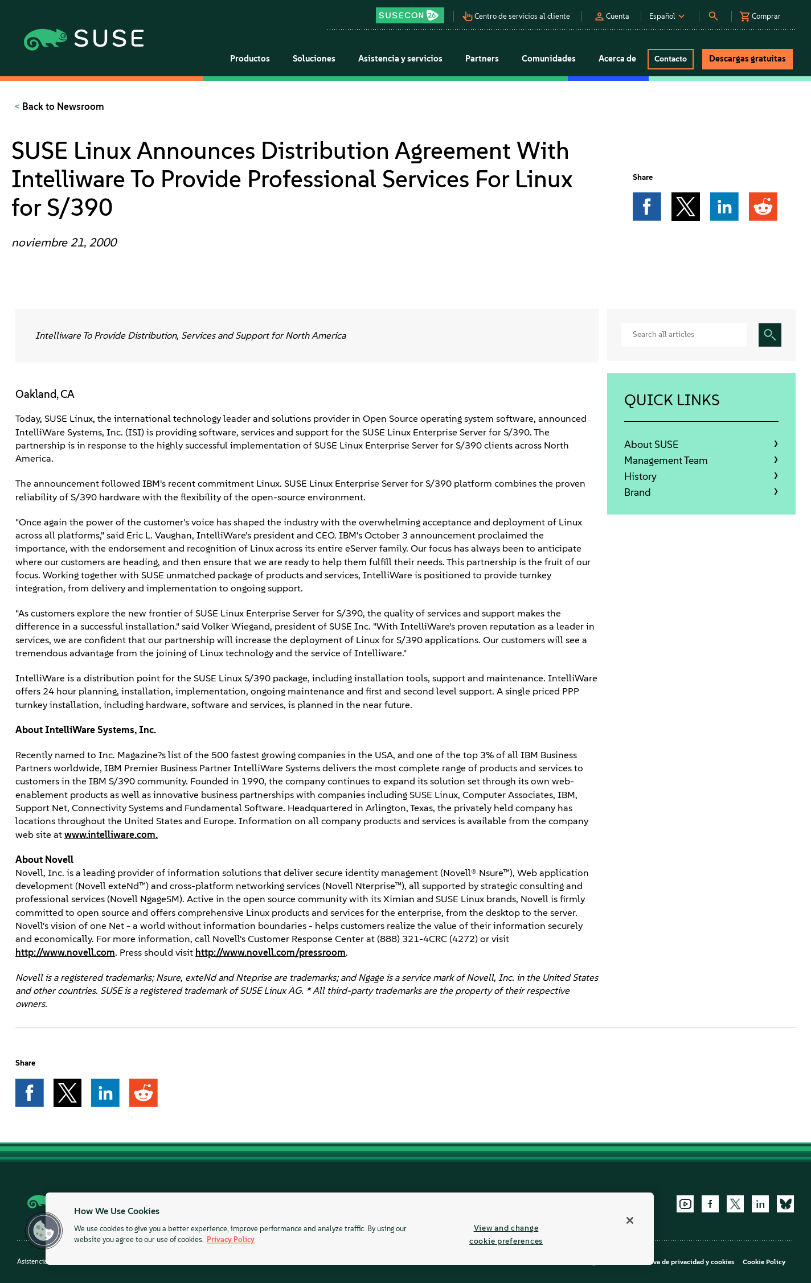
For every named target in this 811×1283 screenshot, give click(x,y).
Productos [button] (250, 59)
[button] (413, 11)
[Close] (629, 1220)
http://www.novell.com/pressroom (270, 952)
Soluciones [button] (314, 59)
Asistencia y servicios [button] (400, 59)
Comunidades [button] (549, 59)
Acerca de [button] (617, 59)
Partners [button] (482, 59)
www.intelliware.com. (111, 834)
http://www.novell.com (65, 952)
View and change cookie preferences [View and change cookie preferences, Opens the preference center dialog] (506, 1234)
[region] (350, 1228)
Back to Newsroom (62, 106)
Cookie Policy (764, 1262)
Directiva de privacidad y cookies (682, 1262)
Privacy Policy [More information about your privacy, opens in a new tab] (231, 1240)
